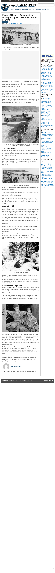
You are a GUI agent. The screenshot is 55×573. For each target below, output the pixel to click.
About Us (15, 0)
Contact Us (20, 0)
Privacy (38, 0)
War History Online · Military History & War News (20, 380)
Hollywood (38, 9)
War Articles (18, 9)
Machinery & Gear (26, 9)
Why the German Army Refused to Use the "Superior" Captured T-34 (47, 140)
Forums (44, 9)
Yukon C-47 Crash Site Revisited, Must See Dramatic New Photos (47, 84)
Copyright (33, 0)
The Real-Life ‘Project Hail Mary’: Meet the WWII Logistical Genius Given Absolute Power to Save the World (47, 89)
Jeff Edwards (15, 366)
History (33, 9)
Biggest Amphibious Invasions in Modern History (46, 79)
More (48, 9)
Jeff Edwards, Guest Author (15, 23)
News (12, 9)
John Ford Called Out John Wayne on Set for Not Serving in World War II (47, 186)
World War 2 (5, 21)
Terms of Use (26, 0)
